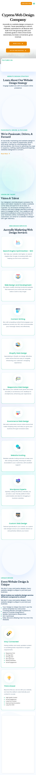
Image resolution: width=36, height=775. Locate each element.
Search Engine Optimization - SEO (18, 251)
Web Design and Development (18, 285)
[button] (34, 3)
